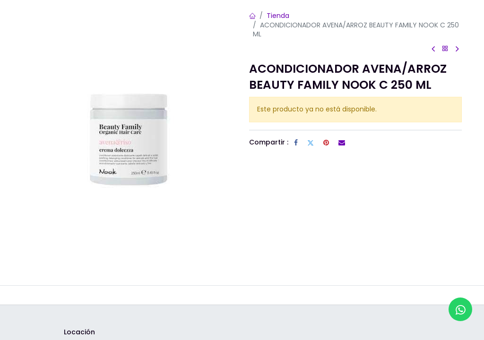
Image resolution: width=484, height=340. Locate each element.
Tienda (278, 15)
